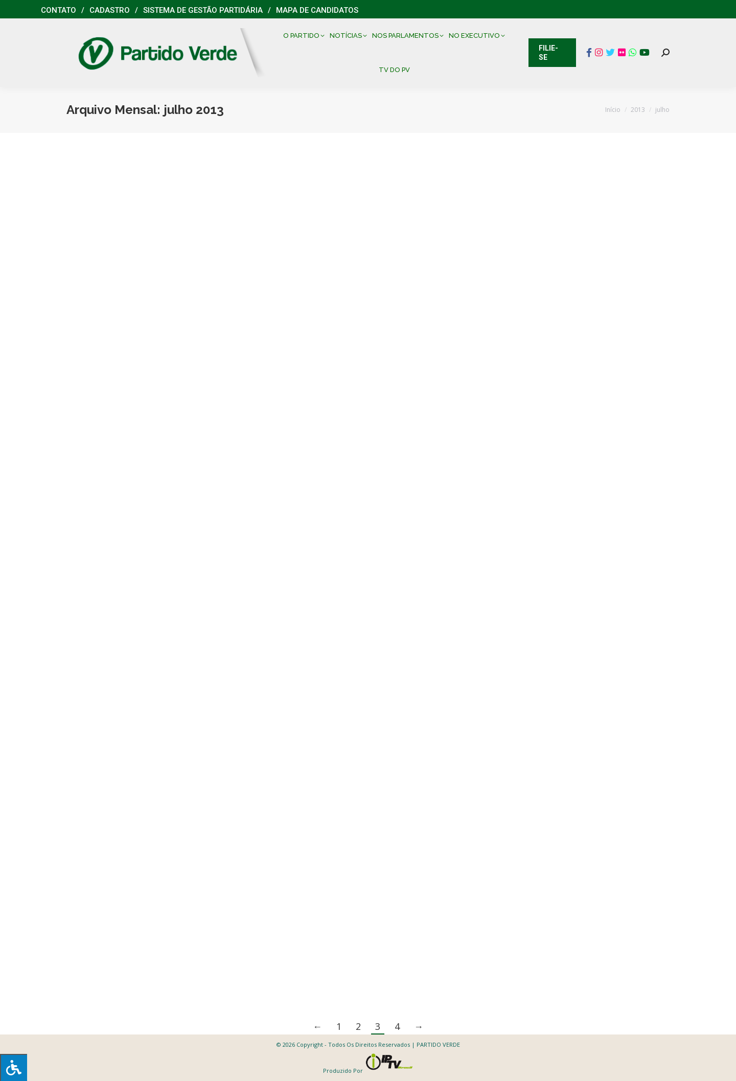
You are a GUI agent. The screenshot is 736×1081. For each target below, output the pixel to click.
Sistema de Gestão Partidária (203, 10)
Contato (58, 10)
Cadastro (109, 10)
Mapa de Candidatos (317, 10)
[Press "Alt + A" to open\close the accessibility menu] (13, 1067)
